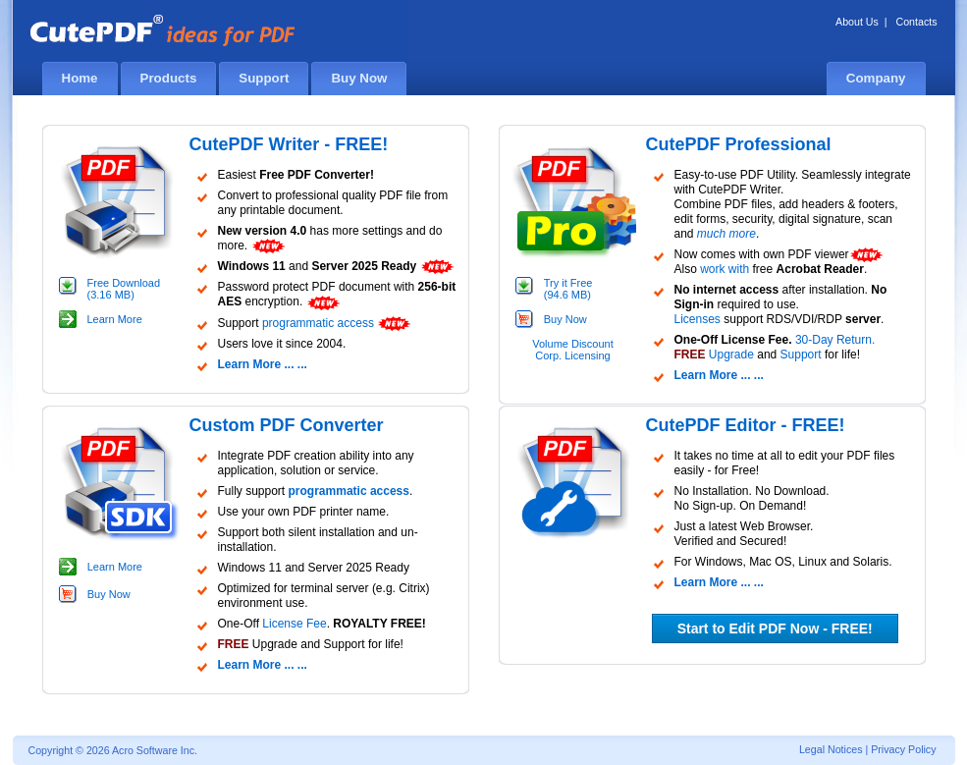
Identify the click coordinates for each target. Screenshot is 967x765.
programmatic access (318, 323)
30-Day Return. (835, 340)
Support (801, 354)
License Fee (294, 623)
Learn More (114, 319)
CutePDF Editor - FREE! (745, 425)
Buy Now (565, 319)
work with (724, 269)
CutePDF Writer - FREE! (289, 144)
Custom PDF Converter (286, 425)
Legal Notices (831, 749)
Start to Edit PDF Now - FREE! (775, 628)
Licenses (697, 319)
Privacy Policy (903, 749)
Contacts (916, 21)
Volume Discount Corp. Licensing (573, 349)
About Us (857, 21)
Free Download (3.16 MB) (124, 289)
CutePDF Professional (739, 144)
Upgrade (731, 354)
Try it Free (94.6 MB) (568, 289)
